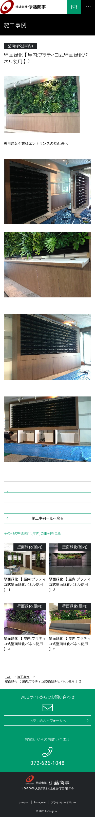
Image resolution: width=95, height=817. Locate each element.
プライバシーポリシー (63, 802)
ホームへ (24, 802)
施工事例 (23, 677)
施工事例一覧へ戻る (48, 518)
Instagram (39, 802)
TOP (8, 677)
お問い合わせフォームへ (47, 720)
